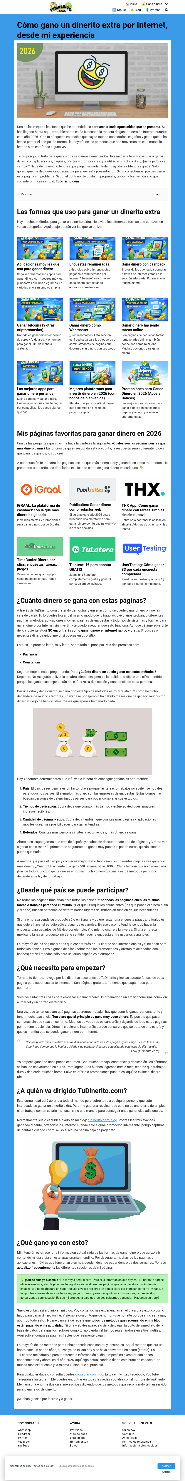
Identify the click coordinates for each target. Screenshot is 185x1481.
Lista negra (77, 1437)
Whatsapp (24, 1430)
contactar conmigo (89, 1374)
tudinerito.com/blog (102, 1120)
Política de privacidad (136, 1441)
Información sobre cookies (140, 1445)
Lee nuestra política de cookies (76, 1465)
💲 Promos (153, 10)
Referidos (76, 1430)
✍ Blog (135, 10)
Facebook (24, 1441)
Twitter (22, 1437)
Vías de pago (78, 1433)
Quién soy (128, 1430)
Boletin (74, 1445)
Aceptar (166, 1465)
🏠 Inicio (131, 4)
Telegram (24, 1433)
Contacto (128, 1433)
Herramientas (79, 1441)
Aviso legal (129, 1437)
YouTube (23, 1445)
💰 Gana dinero (152, 4)
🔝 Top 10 (119, 10)
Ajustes (166, 1471)
